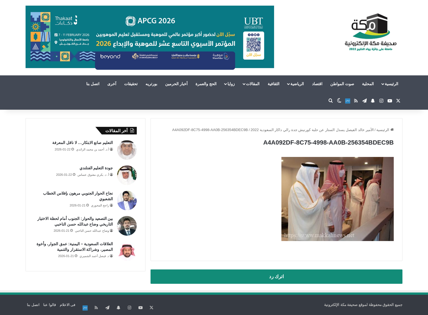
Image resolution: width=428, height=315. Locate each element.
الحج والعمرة (206, 84)
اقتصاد (317, 84)
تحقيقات (131, 84)
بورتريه (151, 84)
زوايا (231, 84)
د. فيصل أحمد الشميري (94, 256)
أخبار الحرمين (176, 84)
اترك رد (276, 276)
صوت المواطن (342, 84)
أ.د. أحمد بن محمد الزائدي (92, 149)
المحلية (368, 84)
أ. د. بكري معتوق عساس (93, 174)
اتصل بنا (92, 84)
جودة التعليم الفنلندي (96, 168)
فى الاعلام (68, 305)
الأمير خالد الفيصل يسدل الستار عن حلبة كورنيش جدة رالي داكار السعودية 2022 (312, 130)
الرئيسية (391, 84)
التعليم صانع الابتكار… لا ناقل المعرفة (82, 142)
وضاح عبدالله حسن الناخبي (92, 230)
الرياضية (297, 84)
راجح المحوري (100, 205)
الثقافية (273, 84)
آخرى (111, 84)
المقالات (252, 84)
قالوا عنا (49, 305)
